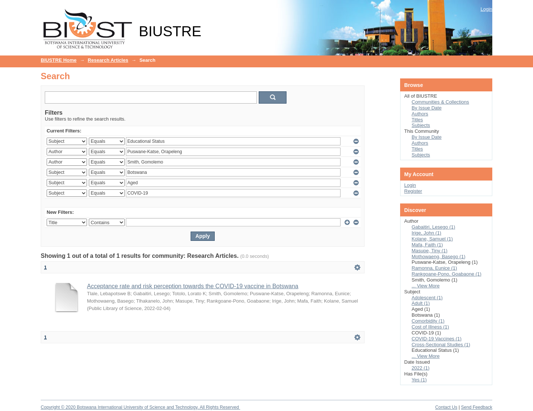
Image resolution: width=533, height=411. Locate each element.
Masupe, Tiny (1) (429, 250)
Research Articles (108, 60)
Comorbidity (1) (428, 321)
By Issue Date (427, 108)
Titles (417, 119)
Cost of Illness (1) (430, 327)
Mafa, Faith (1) (427, 244)
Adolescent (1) (427, 297)
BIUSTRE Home (59, 60)
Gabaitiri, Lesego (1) (433, 227)
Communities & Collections (440, 102)
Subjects (421, 125)
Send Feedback (476, 407)
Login (486, 9)
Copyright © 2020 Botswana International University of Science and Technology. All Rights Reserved (140, 407)
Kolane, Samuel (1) (432, 239)
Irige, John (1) (426, 233)
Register (413, 191)
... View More (426, 286)
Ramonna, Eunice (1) (434, 268)
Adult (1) (421, 303)
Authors (420, 114)
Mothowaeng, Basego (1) (438, 256)
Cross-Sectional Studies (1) (441, 344)
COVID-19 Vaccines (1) (437, 338)
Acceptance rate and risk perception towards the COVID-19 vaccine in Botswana (192, 286)
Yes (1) (419, 380)
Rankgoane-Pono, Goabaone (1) (447, 274)
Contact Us (446, 407)
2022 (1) (420, 368)
